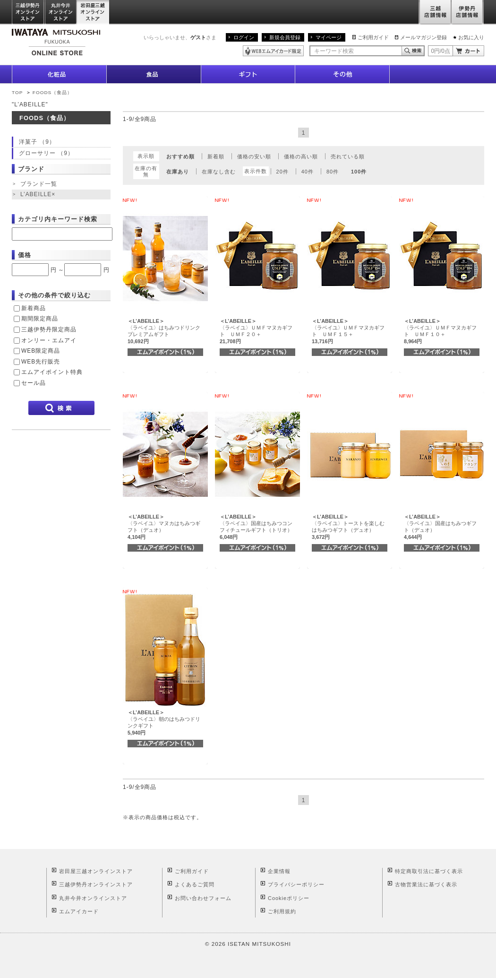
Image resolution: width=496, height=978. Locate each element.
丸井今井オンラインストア (61, 12)
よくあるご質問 (194, 884)
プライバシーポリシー (296, 884)
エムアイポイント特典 (52, 372)
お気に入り (471, 37)
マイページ (329, 37)
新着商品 (33, 308)
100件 (359, 171)
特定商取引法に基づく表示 (429, 871)
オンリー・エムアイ (49, 340)
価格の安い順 (254, 156)
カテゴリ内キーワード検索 (57, 219)
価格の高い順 (301, 156)
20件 (282, 171)
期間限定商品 (39, 318)
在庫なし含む (219, 171)
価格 (24, 255)
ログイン (243, 37)
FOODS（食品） (52, 92)
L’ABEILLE (38, 195)
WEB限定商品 (40, 350)
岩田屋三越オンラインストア (93, 12)
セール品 (33, 383)
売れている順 (348, 156)
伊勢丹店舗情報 (467, 12)
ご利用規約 (282, 911)
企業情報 (279, 871)
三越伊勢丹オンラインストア (28, 12)
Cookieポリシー (288, 898)
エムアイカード (79, 911)
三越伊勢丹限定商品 (49, 329)
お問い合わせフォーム (203, 898)
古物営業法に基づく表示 (426, 884)
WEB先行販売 (40, 361)
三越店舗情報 (435, 12)
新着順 (215, 156)
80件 (332, 171)
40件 (307, 171)
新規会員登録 (284, 37)
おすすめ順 (180, 156)
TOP (17, 92)
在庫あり (177, 171)
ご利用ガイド (373, 37)
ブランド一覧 (38, 184)
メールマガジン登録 (423, 37)
